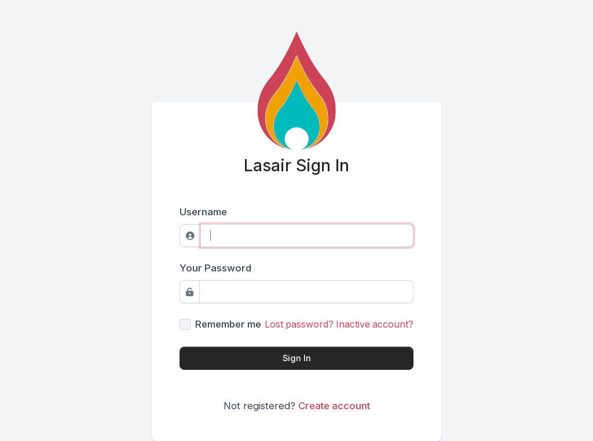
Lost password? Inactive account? (339, 324)
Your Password (215, 268)
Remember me (228, 324)
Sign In (297, 358)
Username (203, 212)
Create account (334, 405)
